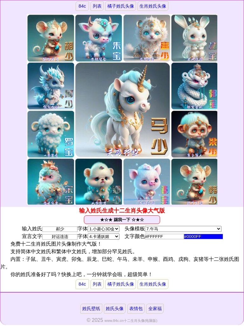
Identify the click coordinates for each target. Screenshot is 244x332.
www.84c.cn (114, 320)
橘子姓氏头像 (120, 6)
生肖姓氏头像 (152, 6)
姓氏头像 (115, 308)
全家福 (155, 308)
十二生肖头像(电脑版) (140, 320)
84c (82, 6)
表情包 (136, 308)
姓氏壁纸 (91, 308)
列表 (97, 6)
